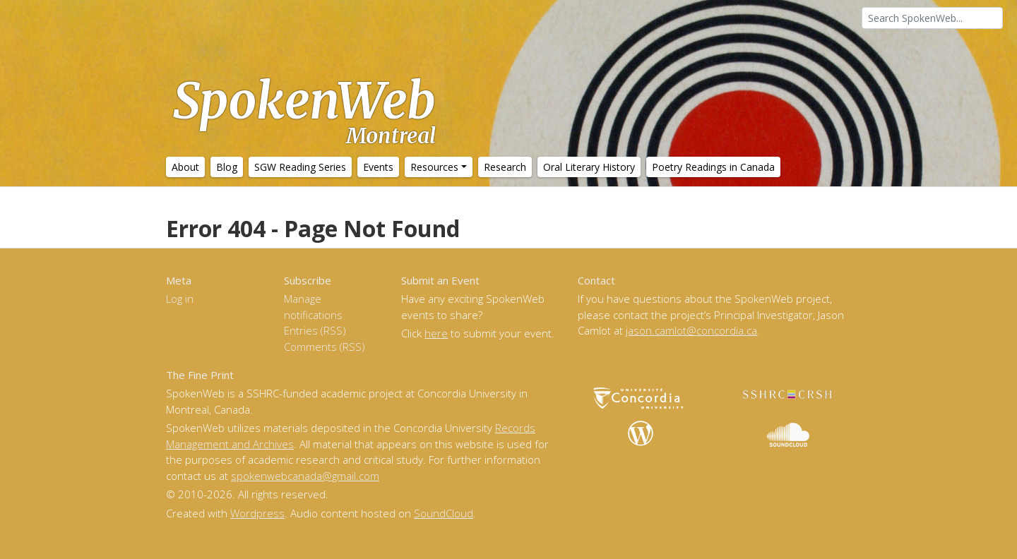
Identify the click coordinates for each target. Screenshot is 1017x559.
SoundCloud (443, 513)
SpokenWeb (304, 109)
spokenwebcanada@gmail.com (305, 476)
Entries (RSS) (315, 330)
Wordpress (257, 513)
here (436, 333)
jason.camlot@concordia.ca (691, 330)
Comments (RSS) (324, 346)
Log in (180, 298)
